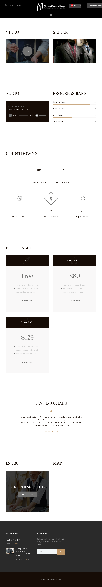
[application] (27, 115)
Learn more (27, 494)
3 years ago (9, 544)
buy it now (27, 301)
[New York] (74, 491)
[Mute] (37, 116)
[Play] (11, 116)
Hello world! (13, 540)
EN (73, 5)
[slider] (23, 115)
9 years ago (20, 559)
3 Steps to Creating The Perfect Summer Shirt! (24, 552)
